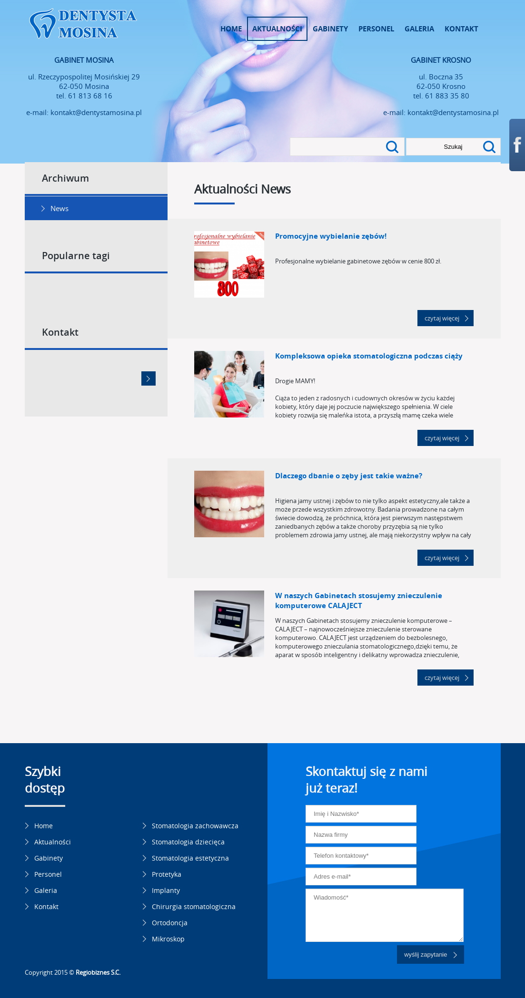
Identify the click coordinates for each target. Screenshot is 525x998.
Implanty (166, 890)
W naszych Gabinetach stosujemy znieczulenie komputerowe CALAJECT (358, 600)
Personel (376, 29)
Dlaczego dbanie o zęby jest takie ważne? (348, 476)
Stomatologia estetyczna (190, 857)
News (59, 208)
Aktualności (277, 29)
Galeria (419, 29)
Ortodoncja (170, 922)
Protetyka (166, 874)
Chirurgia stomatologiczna (194, 906)
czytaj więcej (442, 318)
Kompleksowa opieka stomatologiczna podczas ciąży (369, 356)
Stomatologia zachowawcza (195, 825)
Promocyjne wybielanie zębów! (330, 236)
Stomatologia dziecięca (188, 841)
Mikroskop (168, 938)
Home (231, 29)
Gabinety (330, 29)
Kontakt (461, 29)
